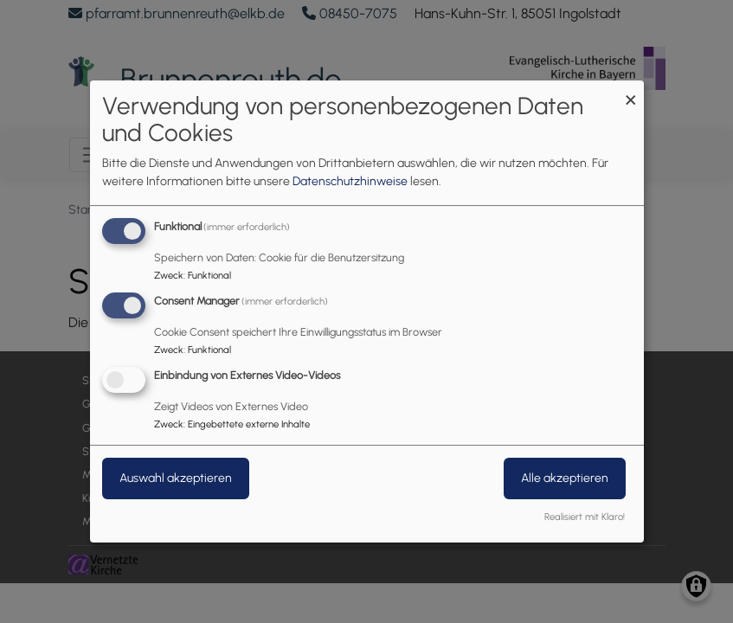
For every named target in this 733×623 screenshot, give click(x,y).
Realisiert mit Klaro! (584, 517)
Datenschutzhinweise (350, 181)
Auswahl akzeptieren (175, 478)
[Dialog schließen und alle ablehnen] (631, 91)
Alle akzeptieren (564, 478)
